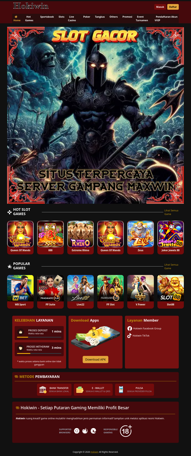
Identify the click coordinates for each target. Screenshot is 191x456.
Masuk (160, 7)
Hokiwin (94, 451)
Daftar (173, 7)
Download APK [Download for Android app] (95, 359)
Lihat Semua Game (171, 212)
